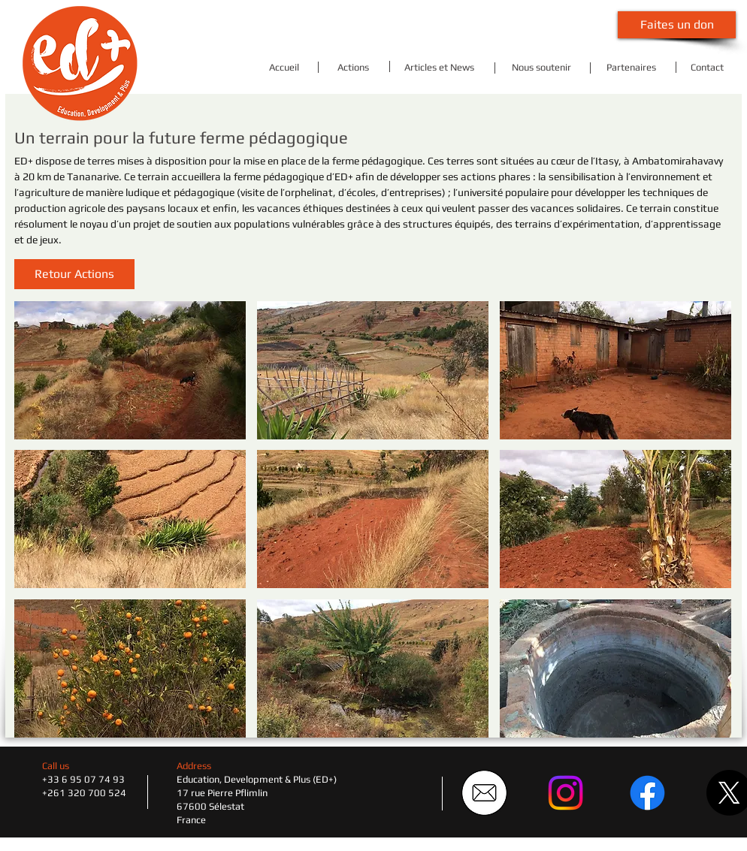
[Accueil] (283, 68)
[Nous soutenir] (541, 68)
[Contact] (706, 68)
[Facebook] (647, 793)
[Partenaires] (631, 68)
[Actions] (353, 68)
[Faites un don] (677, 24)
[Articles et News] (438, 68)
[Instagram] (565, 793)
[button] (74, 274)
